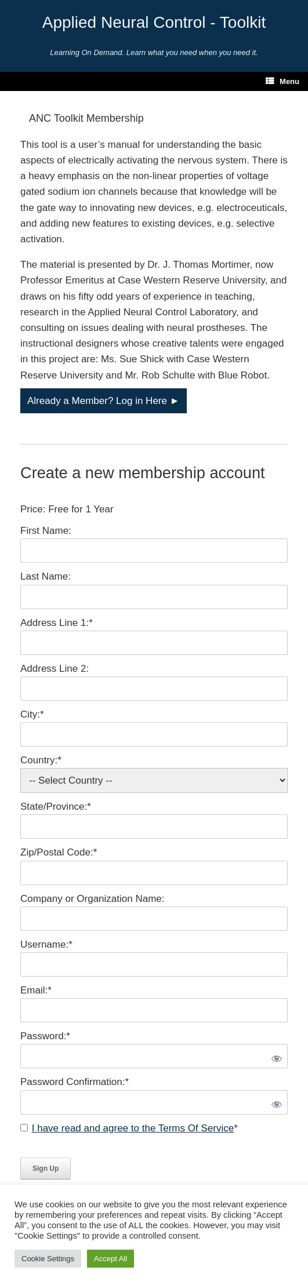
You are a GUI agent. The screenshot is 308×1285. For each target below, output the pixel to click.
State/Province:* (55, 806)
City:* (32, 714)
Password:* (45, 1036)
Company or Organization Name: (92, 898)
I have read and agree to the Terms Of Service (133, 1128)
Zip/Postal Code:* (58, 852)
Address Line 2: (54, 668)
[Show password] (274, 1056)
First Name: (45, 530)
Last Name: (45, 576)
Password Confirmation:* (74, 1081)
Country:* (40, 760)
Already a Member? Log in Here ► (103, 400)
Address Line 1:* (56, 622)
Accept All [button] (110, 1258)
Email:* (36, 990)
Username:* (46, 944)
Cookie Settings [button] (47, 1258)
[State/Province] (154, 826)
